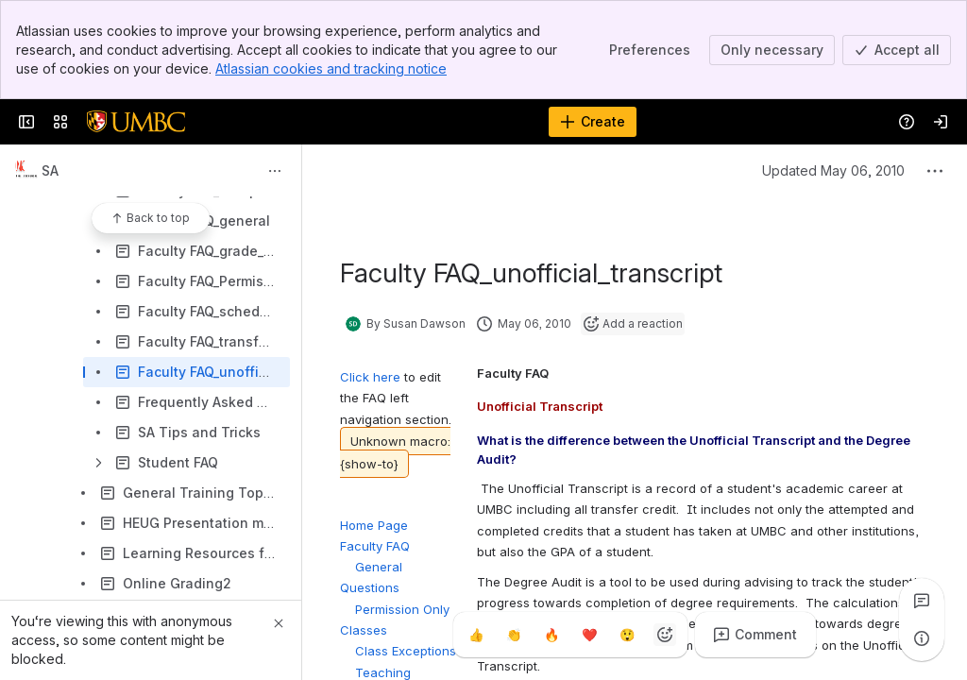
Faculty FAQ (375, 545)
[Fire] (551, 635)
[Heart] (589, 635)
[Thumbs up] (476, 635)
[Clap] (514, 635)
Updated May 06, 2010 (816, 170)
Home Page (374, 525)
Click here (372, 376)
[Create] (592, 122)
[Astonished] (627, 635)
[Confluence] (136, 122)
